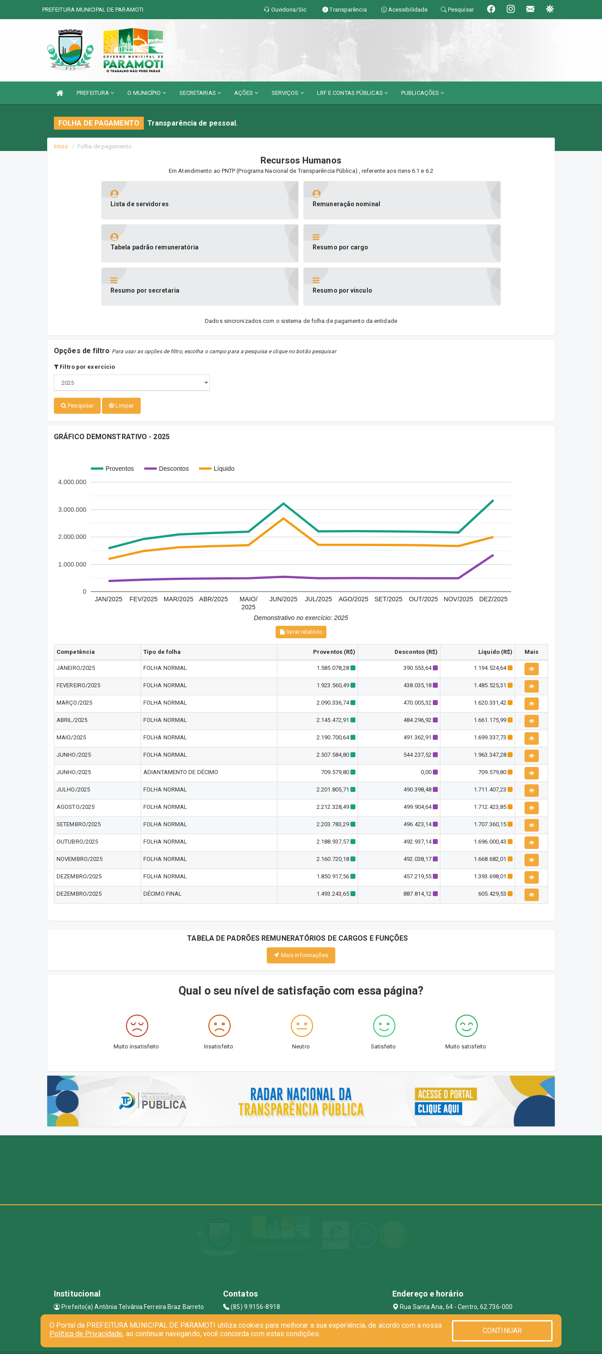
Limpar (121, 362)
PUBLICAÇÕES (422, 93)
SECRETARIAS (200, 93)
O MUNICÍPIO (146, 93)
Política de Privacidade (85, 1334)
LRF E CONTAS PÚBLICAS (352, 93)
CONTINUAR (502, 1330)
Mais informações (301, 911)
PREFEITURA (95, 93)
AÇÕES (246, 93)
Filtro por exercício (84, 323)
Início (61, 146)
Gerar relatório (301, 588)
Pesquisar (77, 362)
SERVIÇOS (288, 93)
